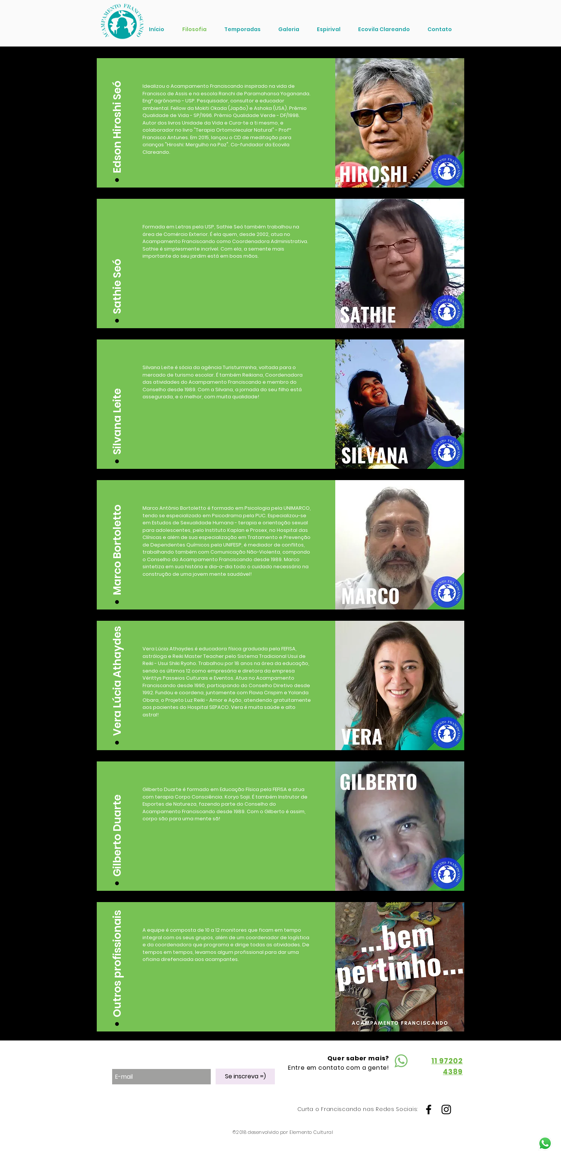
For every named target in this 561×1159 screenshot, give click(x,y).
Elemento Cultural (311, 1132)
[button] (117, 118)
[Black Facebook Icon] (428, 1109)
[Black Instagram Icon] (446, 1109)
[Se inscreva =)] (245, 1076)
